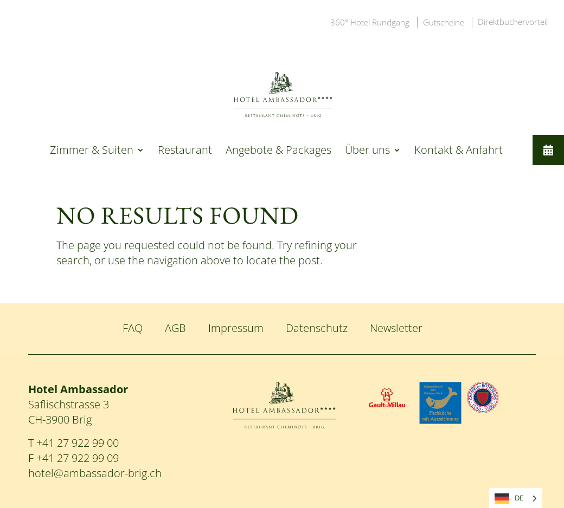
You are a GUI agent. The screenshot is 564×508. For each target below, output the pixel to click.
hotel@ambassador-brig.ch (95, 473)
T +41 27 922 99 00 (73, 442)
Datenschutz (317, 328)
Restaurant (185, 151)
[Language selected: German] (515, 498)
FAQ (133, 328)
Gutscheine (443, 22)
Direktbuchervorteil (513, 21)
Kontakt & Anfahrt (458, 151)
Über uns (367, 151)
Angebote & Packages (278, 151)
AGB (175, 328)
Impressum (236, 328)
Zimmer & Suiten (91, 151)
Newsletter (396, 328)
